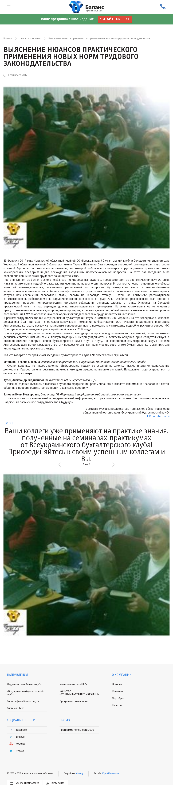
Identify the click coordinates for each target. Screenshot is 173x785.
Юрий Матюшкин (110, 774)
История (117, 684)
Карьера (117, 705)
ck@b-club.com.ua (158, 416)
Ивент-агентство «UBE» (73, 684)
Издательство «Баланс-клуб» (24, 684)
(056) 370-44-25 (162, 7)
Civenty (79, 774)
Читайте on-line (115, 19)
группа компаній (86, 7)
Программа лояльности (74, 701)
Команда (117, 691)
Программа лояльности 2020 (77, 730)
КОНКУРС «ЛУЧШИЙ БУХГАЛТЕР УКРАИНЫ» (79, 693)
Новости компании (30, 38)
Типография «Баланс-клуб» (23, 701)
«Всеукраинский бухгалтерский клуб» (25, 693)
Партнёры (118, 698)
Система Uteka (15, 708)
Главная (7, 38)
